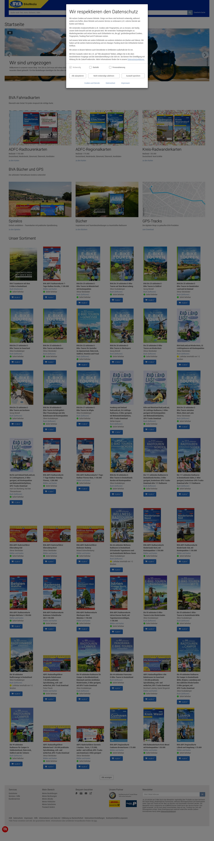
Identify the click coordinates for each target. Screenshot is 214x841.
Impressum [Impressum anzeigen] (125, 83)
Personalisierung (118, 67)
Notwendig (77, 67)
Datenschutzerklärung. (136, 59)
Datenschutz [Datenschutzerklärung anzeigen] (110, 83)
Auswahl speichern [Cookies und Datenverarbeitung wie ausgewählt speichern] (133, 76)
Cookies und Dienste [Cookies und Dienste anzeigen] (92, 83)
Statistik (96, 67)
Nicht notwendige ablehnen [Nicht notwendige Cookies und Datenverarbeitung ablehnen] (103, 76)
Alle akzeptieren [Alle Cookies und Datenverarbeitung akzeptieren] (78, 76)
